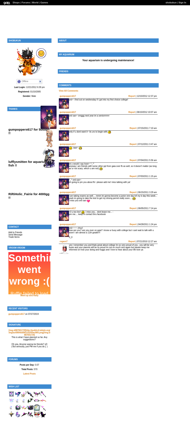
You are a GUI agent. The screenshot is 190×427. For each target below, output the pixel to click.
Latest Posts (29, 374)
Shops (16, 2)
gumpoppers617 (16, 314)
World (35, 2)
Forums (26, 2)
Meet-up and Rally (29, 295)
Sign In (182, 2)
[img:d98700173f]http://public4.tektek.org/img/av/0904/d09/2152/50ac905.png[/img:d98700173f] (29, 332)
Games (44, 2)
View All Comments (68, 91)
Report (131, 96)
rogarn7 (63, 241)
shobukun (171, 2)
